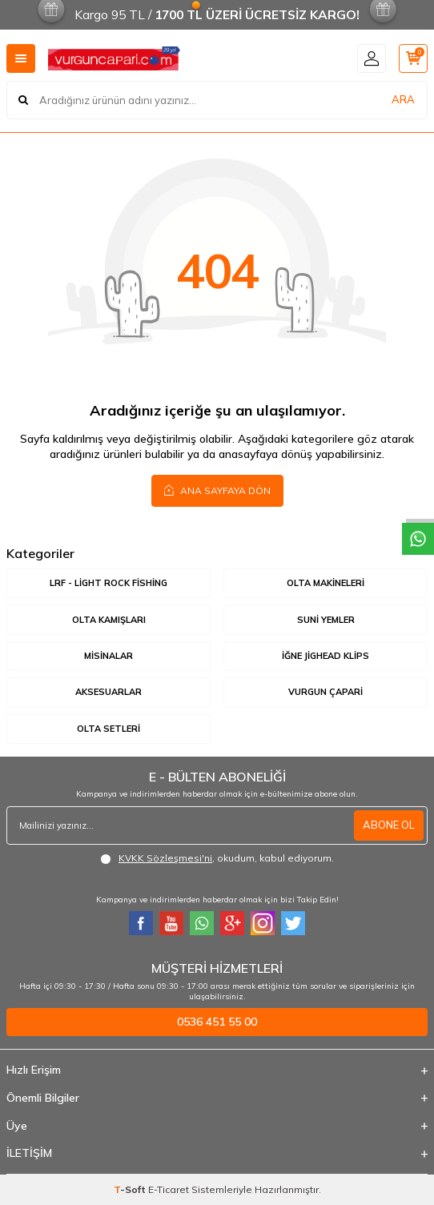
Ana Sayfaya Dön (217, 490)
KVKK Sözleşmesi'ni (165, 858)
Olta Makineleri (325, 582)
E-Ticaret (168, 1189)
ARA (403, 99)
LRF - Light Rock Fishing (108, 582)
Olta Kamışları (109, 619)
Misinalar (108, 655)
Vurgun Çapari (325, 691)
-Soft (131, 1189)
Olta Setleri (108, 728)
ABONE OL (389, 824)
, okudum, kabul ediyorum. (217, 858)
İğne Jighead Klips (325, 655)
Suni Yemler (326, 619)
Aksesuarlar (108, 691)
